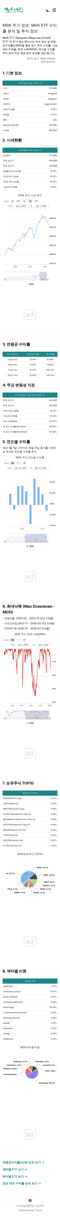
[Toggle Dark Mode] (47, 10)
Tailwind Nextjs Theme (30, 1210)
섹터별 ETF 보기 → (15, 1169)
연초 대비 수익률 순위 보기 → (22, 1183)
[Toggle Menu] (54, 10)
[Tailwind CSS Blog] (14, 10)
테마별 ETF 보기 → (15, 1176)
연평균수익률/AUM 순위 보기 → (23, 1162)
